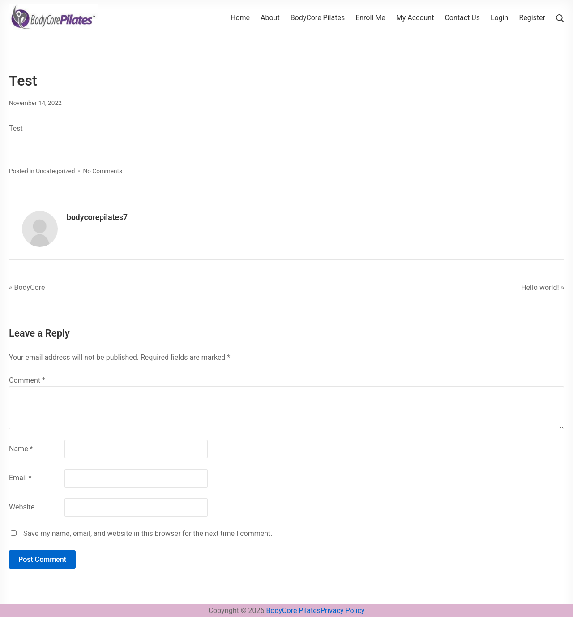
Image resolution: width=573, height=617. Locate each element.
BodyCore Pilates (293, 610)
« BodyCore (27, 287)
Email (20, 478)
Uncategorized (55, 170)
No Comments (102, 170)
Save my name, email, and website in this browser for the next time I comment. (148, 533)
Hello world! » (542, 287)
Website (21, 507)
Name (21, 448)
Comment (27, 380)
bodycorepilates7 (97, 217)
